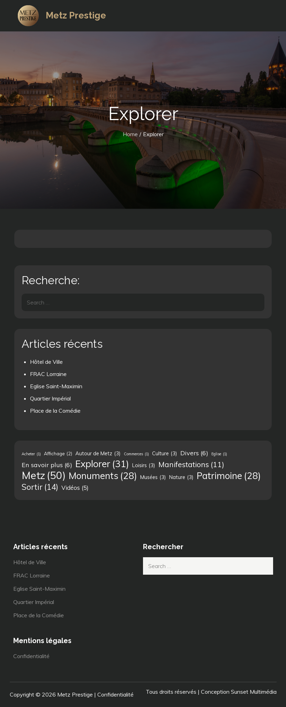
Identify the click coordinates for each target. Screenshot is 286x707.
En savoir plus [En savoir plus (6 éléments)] (47, 465)
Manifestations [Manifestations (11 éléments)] (191, 464)
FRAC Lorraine (48, 373)
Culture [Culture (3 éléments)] (164, 453)
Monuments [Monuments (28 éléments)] (103, 476)
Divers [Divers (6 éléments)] (194, 453)
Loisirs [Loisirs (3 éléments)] (143, 465)
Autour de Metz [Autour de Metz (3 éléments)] (98, 453)
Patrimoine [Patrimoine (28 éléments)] (229, 476)
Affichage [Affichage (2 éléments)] (58, 453)
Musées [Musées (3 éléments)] (153, 477)
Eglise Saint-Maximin (56, 386)
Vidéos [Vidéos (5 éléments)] (75, 488)
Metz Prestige (76, 15)
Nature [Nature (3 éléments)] (181, 477)
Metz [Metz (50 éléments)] (44, 475)
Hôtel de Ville (46, 361)
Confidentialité (31, 656)
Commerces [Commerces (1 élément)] (136, 454)
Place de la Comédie (55, 410)
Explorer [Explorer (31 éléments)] (102, 464)
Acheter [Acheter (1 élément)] (31, 454)
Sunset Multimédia (254, 691)
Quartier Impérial (50, 398)
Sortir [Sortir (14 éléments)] (40, 487)
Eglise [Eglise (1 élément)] (219, 454)
